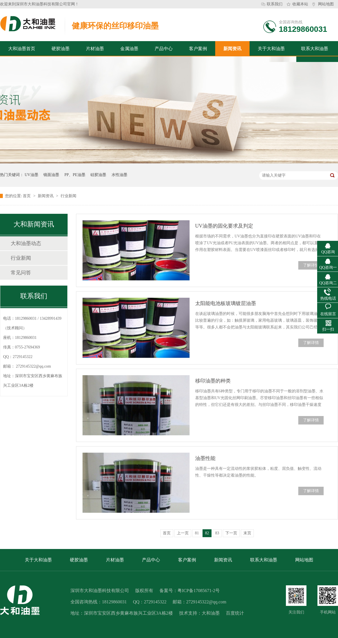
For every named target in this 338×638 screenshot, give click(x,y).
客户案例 (198, 48)
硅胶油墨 (98, 175)
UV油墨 (31, 175)
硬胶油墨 (61, 48)
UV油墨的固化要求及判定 (224, 226)
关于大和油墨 (271, 48)
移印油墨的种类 (213, 381)
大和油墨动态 (26, 243)
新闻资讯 (232, 48)
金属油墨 (129, 48)
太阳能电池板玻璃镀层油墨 (225, 303)
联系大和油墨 (314, 48)
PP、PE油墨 (75, 175)
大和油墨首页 (21, 48)
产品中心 (164, 48)
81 (197, 533)
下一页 (231, 533)
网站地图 (326, 4)
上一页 (183, 533)
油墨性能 (205, 458)
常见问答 (21, 272)
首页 (27, 196)
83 (217, 533)
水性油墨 (119, 175)
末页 (247, 533)
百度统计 (235, 613)
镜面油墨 (51, 175)
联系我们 (275, 4)
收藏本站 (300, 4)
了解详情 (311, 265)
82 (207, 533)
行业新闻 (68, 196)
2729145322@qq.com (33, 366)
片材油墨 (95, 48)
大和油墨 (211, 613)
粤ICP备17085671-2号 (198, 590)
